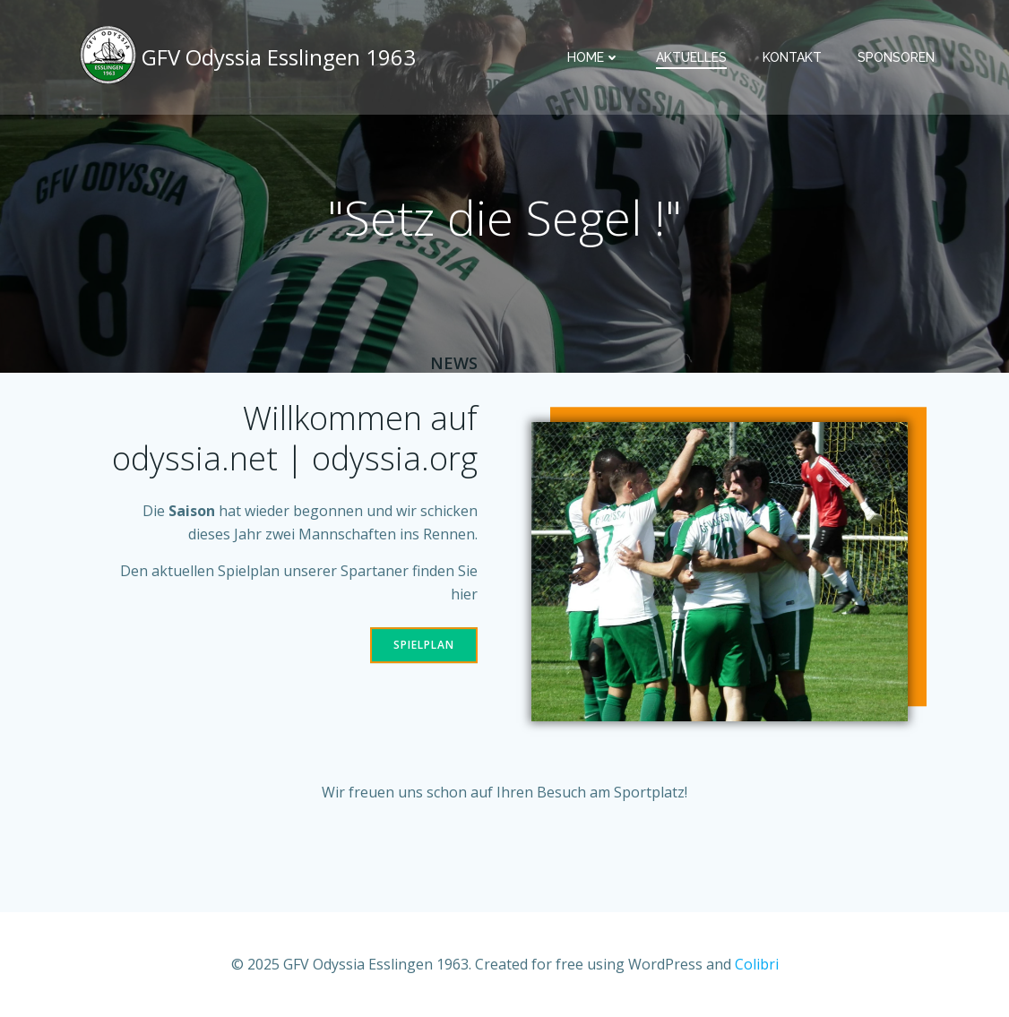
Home (593, 57)
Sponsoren (896, 57)
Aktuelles (691, 57)
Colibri (757, 964)
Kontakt (792, 57)
